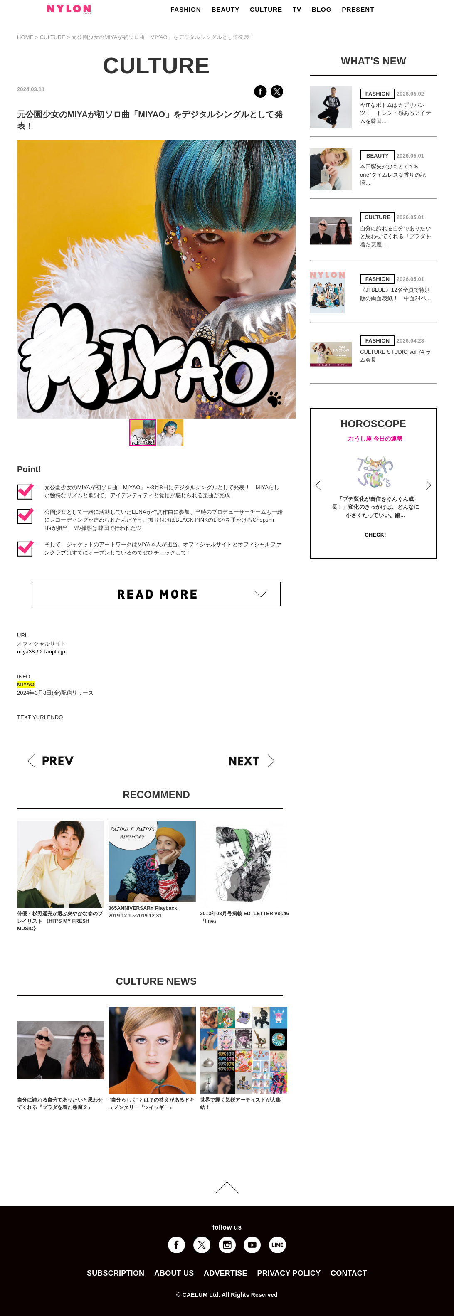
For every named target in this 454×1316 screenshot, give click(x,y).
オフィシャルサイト (207, 544)
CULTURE (266, 9)
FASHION (185, 9)
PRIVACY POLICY (289, 1273)
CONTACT (349, 1273)
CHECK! (375, 535)
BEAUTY (226, 9)
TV (297, 9)
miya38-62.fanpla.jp (41, 651)
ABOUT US (174, 1273)
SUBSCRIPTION (115, 1273)
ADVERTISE (225, 1273)
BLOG (321, 9)
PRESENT (358, 9)
